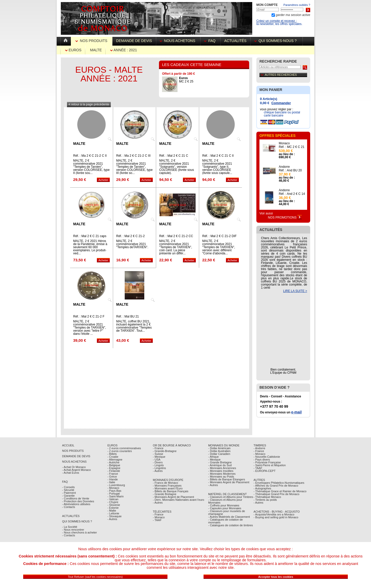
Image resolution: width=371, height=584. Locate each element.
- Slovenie (113, 504)
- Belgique (113, 465)
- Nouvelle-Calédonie (267, 456)
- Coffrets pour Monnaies (223, 505)
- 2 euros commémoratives (124, 448)
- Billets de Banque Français (170, 491)
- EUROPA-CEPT (264, 470)
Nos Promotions (285, 217)
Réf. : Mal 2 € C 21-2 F (88, 316)
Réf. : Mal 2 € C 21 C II (218, 155)
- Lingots (158, 465)
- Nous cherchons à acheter (79, 532)
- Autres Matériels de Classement (229, 516)
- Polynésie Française (267, 462)
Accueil (68, 445)
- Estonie (113, 507)
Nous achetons (178, 41)
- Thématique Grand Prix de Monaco (276, 494)
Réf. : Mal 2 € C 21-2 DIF (219, 236)
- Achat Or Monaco (74, 467)
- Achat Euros (70, 472)
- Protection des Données (78, 501)
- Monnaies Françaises (167, 485)
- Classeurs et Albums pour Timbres (230, 496)
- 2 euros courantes (119, 451)
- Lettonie (113, 513)
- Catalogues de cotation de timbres (230, 525)
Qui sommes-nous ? (276, 41)
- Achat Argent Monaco (76, 469)
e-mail (296, 412)
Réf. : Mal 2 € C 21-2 (130, 236)
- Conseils (68, 487)
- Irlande (112, 479)
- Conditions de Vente (75, 498)
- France (112, 473)
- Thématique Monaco (267, 496)
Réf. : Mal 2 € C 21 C (173, 155)
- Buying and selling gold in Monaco (276, 517)
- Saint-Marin (115, 496)
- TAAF (157, 520)
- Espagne (113, 468)
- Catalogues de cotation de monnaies (225, 521)
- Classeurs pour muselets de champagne (226, 512)
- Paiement (69, 492)
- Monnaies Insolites (220, 470)
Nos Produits (91, 41)
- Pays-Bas (114, 490)
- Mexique (159, 456)
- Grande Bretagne (164, 494)
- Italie (111, 482)
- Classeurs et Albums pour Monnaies (225, 501)
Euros (73, 50)
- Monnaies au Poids (221, 476)
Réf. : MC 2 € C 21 (291, 147)
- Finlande (113, 470)
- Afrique (213, 456)
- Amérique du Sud (220, 465)
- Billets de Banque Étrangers (226, 479)
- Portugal (113, 493)
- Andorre (259, 448)
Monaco (284, 143)
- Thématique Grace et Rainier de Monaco (280, 491)
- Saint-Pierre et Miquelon (270, 465)
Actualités (235, 41)
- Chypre (112, 502)
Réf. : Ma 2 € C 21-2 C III (133, 155)
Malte (96, 50)
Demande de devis (134, 41)
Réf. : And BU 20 (290, 170)
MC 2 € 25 (186, 79)
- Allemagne (114, 459)
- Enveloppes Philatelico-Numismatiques (279, 482)
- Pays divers (262, 459)
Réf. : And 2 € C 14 (292, 194)
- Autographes (262, 488)
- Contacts (68, 506)
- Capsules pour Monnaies (224, 508)
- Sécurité (68, 489)
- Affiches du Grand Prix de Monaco (276, 485)
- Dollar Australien (219, 451)
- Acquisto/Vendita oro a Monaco (274, 514)
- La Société (69, 526)
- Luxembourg (116, 485)
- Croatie (112, 456)
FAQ (210, 41)
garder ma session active (292, 15)
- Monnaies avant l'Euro (167, 488)
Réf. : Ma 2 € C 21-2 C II (90, 155)
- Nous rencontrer (73, 529)
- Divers (158, 462)
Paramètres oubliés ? (296, 4)
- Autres (112, 519)
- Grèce (112, 476)
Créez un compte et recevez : (276, 21)
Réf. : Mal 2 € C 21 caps (89, 236)
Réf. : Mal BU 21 (127, 316)
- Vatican (113, 499)
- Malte (111, 510)
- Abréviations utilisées (76, 504)
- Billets (112, 453)
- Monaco (113, 487)
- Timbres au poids (265, 499)
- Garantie (68, 495)
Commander (281, 103)
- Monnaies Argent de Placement (173, 496)
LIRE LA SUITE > (295, 291)
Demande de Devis (76, 456)
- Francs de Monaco (165, 482)
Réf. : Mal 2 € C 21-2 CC (176, 236)
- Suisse (158, 453)
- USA (156, 459)
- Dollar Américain (219, 448)
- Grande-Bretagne (164, 451)
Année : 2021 (123, 50)
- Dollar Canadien (219, 453)
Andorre (284, 167)
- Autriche (113, 462)
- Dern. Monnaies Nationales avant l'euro (178, 499)
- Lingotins (159, 468)
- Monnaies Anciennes (222, 468)
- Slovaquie (114, 516)
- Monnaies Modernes (221, 473)
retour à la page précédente (89, 104)
